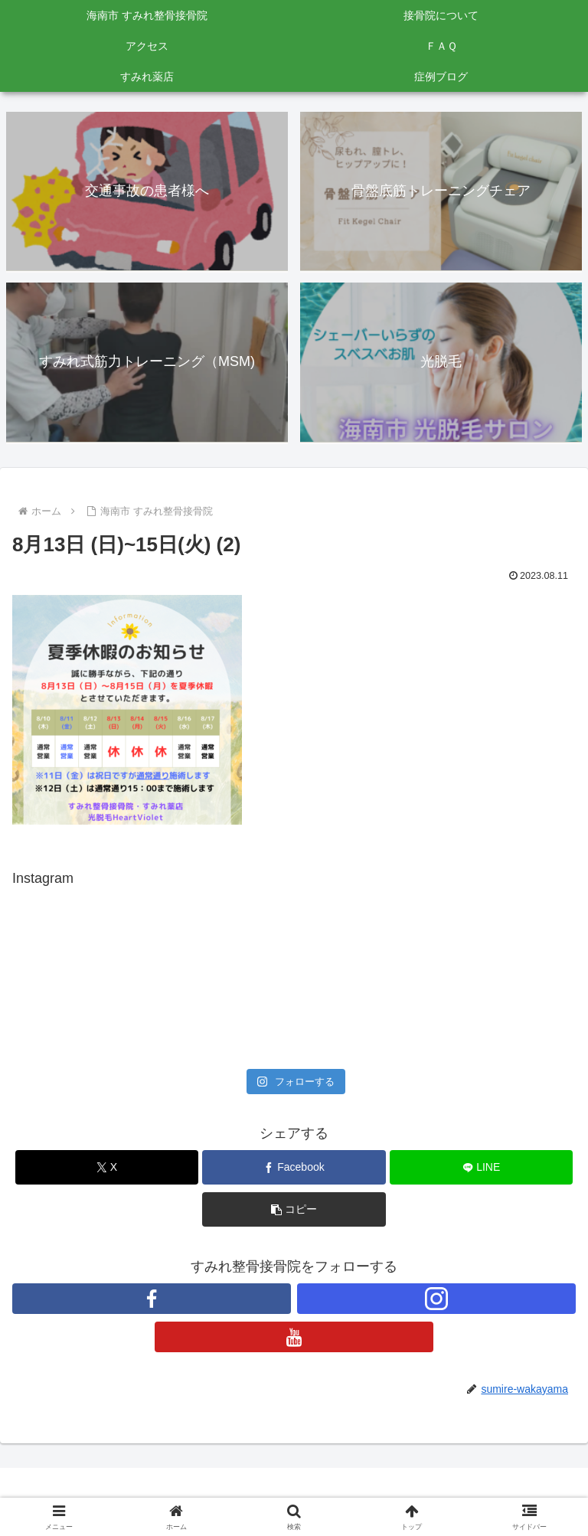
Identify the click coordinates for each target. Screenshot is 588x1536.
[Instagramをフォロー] (436, 1298)
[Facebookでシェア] (293, 1167)
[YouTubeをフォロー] (294, 1337)
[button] (293, 1209)
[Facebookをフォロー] (151, 1298)
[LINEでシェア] (481, 1167)
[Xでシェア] (106, 1167)
